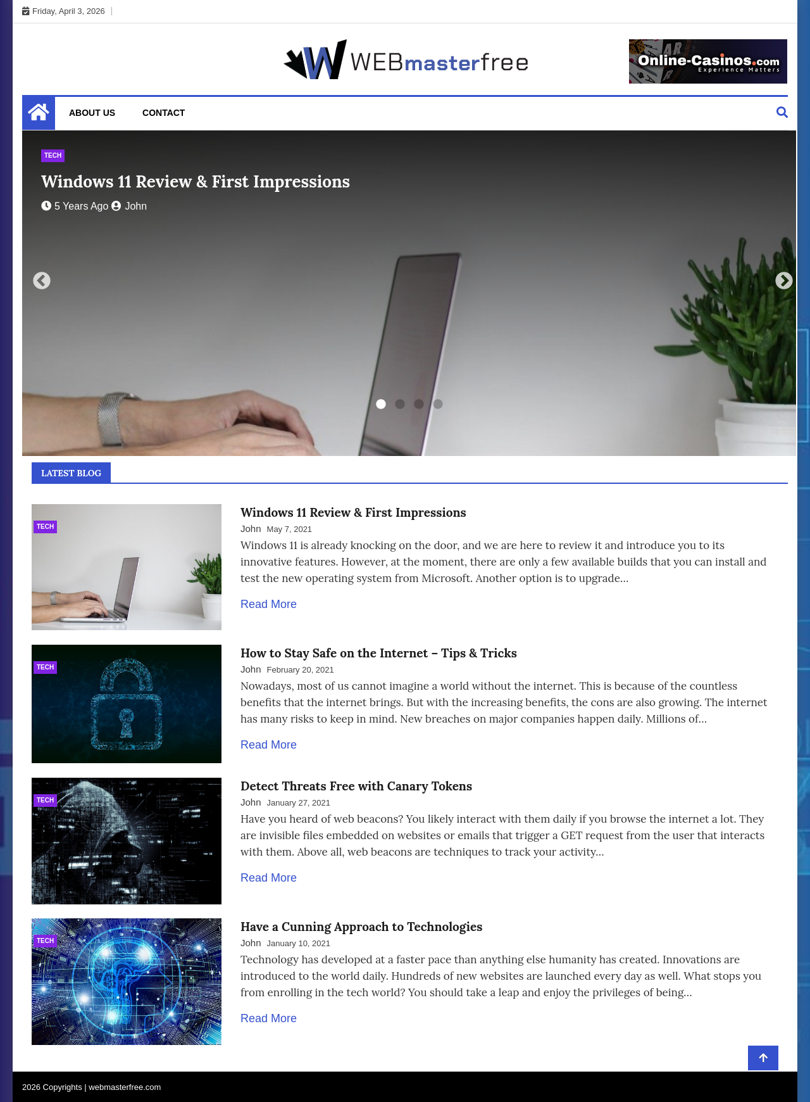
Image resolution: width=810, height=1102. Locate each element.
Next (780, 277)
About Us (92, 113)
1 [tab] (381, 404)
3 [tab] (419, 404)
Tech (52, 155)
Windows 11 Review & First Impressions (195, 181)
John (129, 206)
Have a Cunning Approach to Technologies (361, 928)
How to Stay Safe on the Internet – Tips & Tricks (378, 651)
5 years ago (74, 206)
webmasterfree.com (125, 1086)
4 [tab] (438, 404)
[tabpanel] (409, 293)
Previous (38, 277)
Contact (163, 113)
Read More (268, 604)
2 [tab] (400, 404)
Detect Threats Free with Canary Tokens (356, 789)
